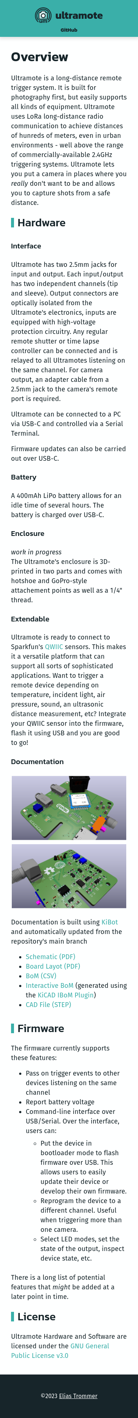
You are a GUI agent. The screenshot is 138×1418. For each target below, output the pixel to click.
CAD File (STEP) (48, 1005)
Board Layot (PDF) (53, 966)
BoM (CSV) (41, 976)
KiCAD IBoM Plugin (65, 995)
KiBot (110, 922)
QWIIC (54, 647)
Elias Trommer (78, 1396)
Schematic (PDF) (50, 957)
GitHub (69, 30)
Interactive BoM (50, 986)
